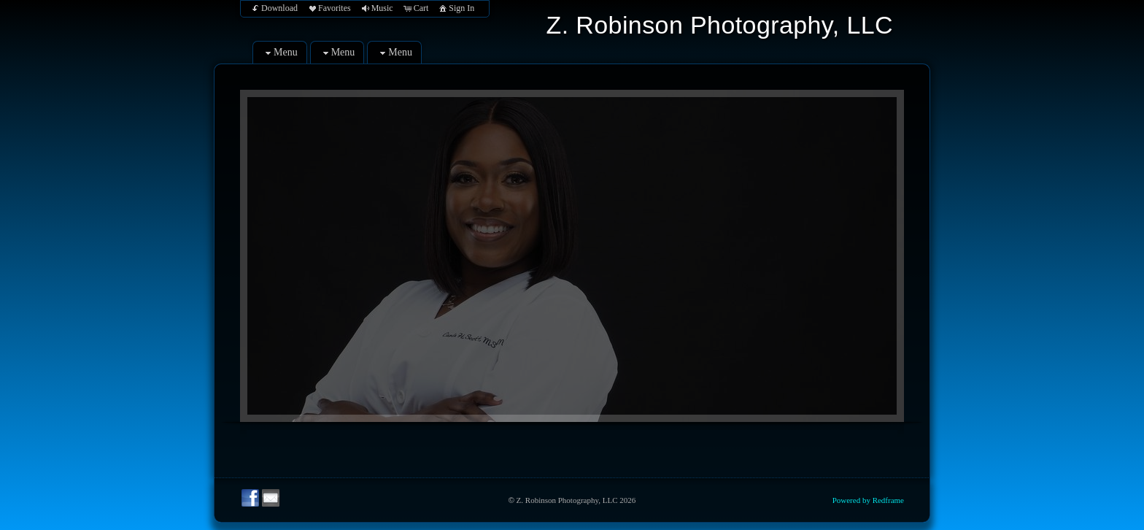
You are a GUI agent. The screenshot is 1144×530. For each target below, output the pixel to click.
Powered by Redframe (868, 500)
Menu (280, 53)
